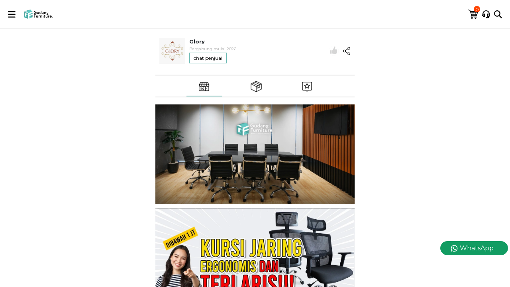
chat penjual (208, 58)
